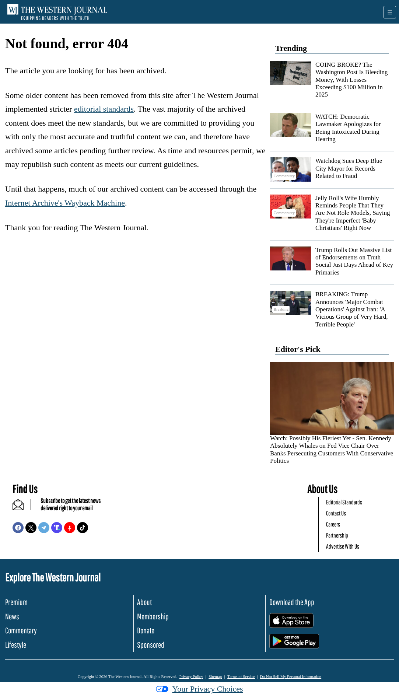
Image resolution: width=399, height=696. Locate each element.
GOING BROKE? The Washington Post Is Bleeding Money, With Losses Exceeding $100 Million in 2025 (351, 79)
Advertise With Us (342, 546)
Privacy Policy (191, 676)
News (12, 616)
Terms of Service (241, 676)
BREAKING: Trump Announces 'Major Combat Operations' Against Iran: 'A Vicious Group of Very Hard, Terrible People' (351, 309)
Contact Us (336, 513)
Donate (145, 630)
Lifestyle (15, 644)
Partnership (337, 535)
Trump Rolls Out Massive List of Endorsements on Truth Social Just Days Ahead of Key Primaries (354, 261)
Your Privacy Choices (199, 688)
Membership (153, 616)
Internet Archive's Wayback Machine (65, 202)
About (144, 601)
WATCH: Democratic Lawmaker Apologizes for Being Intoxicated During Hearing (348, 128)
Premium (16, 601)
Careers (333, 524)
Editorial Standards (344, 502)
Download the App (291, 601)
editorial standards (104, 108)
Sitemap (215, 676)
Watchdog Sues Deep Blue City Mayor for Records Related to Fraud (348, 168)
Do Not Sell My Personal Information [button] (291, 676)
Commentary (21, 630)
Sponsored (150, 644)
